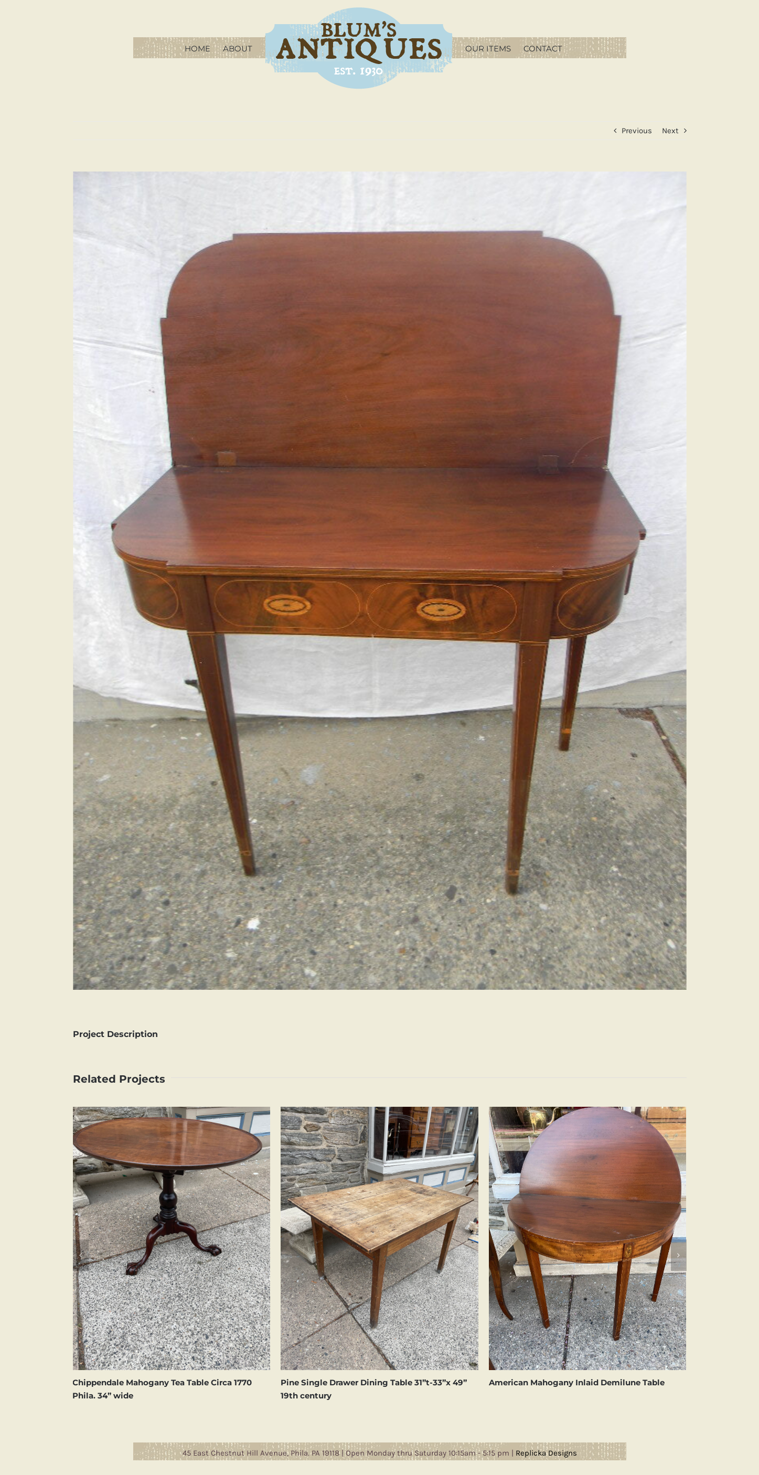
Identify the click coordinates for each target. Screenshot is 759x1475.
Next (670, 130)
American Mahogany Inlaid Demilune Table (577, 1382)
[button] (81, 1255)
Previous (637, 130)
